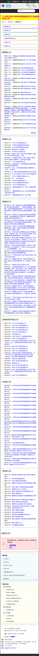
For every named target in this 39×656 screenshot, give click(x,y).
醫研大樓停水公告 (17, 522)
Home (4, 22)
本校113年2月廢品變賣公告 (19, 375)
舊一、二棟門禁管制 (17, 178)
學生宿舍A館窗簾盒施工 (27, 68)
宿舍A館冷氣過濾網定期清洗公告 (21, 514)
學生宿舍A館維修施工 (18, 512)
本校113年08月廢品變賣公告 (20, 361)
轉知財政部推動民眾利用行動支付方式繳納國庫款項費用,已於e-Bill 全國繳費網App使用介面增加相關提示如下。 (20, 423)
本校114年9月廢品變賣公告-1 (20, 329)
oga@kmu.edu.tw (10, 648)
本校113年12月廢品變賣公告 (20, 348)
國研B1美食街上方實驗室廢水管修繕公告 (23, 499)
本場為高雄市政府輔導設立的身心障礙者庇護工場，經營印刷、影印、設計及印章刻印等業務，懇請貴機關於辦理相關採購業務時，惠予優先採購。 (20, 233)
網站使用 (10, 22)
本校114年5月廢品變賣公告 (19, 338)
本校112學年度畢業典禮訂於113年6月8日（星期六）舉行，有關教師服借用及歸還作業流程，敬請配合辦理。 (20, 371)
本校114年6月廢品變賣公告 (19, 332)
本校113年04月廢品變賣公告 (20, 367)
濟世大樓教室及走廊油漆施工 (20, 502)
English (37, 1)
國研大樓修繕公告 (26, 92)
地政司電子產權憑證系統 (19, 358)
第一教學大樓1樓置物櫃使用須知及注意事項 (24, 172)
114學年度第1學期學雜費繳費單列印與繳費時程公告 (20, 18)
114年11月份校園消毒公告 (28, 70)
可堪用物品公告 (16, 334)
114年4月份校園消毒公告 (19, 180)
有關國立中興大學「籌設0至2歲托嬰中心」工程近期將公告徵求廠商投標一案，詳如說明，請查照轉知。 (20, 293)
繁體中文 (31, 1)
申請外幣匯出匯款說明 (18, 443)
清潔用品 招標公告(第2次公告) (20, 264)
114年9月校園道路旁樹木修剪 (20, 147)
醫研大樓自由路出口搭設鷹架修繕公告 (22, 491)
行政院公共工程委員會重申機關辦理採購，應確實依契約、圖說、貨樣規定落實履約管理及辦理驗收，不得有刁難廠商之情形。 (20, 227)
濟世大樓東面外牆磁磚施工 (28, 72)
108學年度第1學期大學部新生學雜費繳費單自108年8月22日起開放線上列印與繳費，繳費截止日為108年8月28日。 (20, 454)
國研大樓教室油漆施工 (18, 510)
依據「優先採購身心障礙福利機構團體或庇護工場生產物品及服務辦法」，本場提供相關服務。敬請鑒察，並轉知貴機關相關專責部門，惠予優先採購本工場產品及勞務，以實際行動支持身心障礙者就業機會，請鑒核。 (20, 110)
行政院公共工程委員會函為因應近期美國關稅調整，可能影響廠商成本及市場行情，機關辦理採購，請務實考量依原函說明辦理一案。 (20, 216)
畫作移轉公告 (16, 363)
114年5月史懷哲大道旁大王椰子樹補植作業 (24, 174)
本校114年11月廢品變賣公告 (20, 325)
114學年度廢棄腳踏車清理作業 (20, 145)
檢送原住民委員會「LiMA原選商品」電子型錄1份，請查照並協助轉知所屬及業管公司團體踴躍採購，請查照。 (20, 307)
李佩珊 (12, 636)
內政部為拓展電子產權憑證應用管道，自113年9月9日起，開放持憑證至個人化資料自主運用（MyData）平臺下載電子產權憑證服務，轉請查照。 (19, 354)
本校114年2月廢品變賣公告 (19, 346)
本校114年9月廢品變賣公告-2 (20, 327)
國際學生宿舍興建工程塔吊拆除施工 (22, 504)
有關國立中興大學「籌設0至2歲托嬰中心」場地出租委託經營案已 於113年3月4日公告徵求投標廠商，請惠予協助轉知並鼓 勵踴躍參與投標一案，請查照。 (20, 287)
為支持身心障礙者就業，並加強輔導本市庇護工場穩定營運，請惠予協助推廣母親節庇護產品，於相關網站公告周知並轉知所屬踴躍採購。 (20, 222)
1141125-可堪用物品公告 (19, 323)
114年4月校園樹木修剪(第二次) (20, 176)
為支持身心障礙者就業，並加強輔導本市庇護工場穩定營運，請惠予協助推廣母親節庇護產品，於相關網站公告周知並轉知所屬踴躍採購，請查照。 (20, 281)
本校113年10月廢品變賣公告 (20, 350)
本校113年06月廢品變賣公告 (20, 365)
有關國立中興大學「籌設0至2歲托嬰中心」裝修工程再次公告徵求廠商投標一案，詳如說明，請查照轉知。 (20, 260)
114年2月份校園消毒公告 (19, 185)
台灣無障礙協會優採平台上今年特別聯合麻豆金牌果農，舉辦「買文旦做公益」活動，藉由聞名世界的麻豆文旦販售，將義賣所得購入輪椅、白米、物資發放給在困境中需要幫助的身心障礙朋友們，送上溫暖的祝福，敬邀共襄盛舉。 (20, 270)
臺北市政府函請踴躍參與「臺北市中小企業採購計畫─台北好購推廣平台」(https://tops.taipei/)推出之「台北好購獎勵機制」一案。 (20, 247)
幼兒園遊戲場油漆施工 (18, 525)
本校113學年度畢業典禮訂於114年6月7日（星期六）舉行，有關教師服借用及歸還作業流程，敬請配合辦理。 (20, 342)
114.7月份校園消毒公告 (18, 161)
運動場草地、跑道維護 (18, 149)
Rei (10, 547)
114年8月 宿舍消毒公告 (18, 151)
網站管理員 (13, 545)
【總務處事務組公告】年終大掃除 (21, 195)
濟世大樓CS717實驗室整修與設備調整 (22, 487)
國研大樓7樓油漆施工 (18, 516)
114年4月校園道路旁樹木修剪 (20, 182)
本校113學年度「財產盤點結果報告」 (22, 336)
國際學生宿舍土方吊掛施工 (28, 86)
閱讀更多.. (34, 133)
